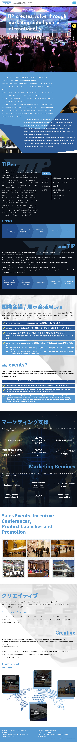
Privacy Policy (43, 736)
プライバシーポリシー (8, 736)
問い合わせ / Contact (74, 34)
